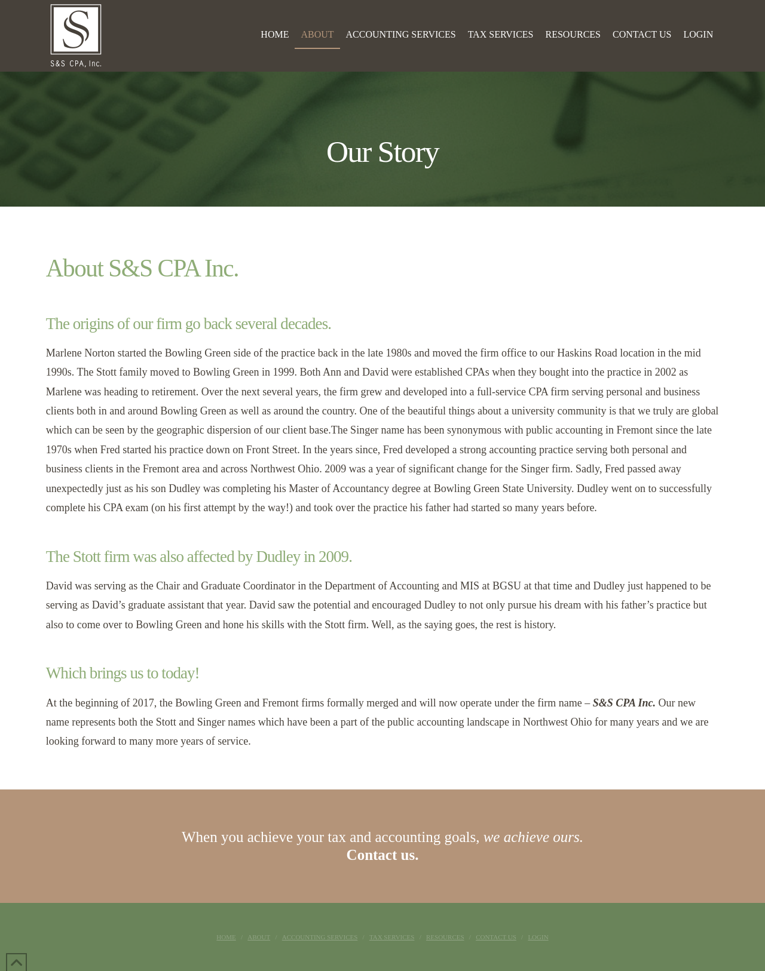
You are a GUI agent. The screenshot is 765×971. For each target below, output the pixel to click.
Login (538, 937)
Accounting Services (320, 937)
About (258, 937)
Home (225, 937)
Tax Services (392, 937)
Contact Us (496, 937)
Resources (445, 937)
